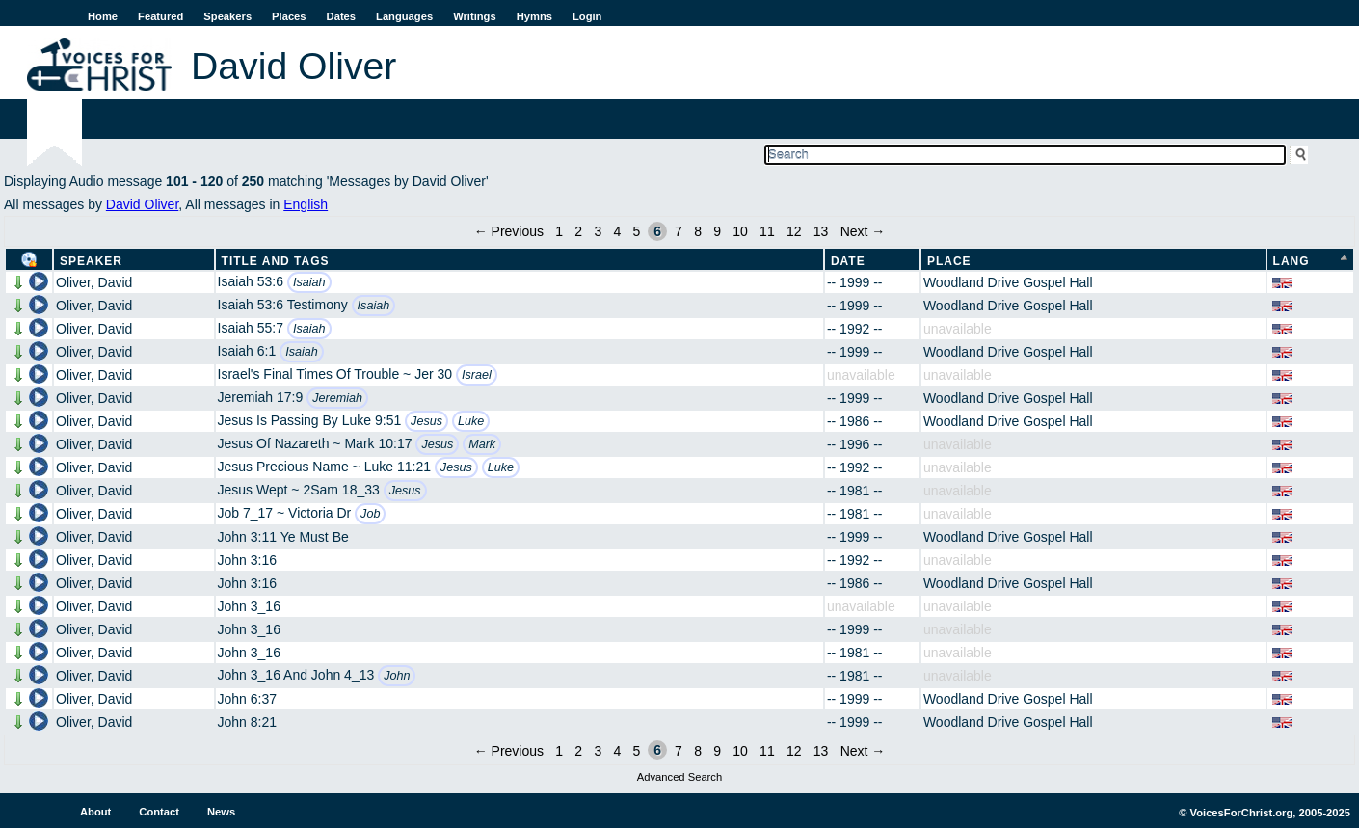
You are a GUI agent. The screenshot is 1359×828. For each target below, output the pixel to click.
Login (587, 16)
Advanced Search (679, 777)
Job (370, 514)
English (305, 204)
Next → (863, 231)
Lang (1291, 261)
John (397, 675)
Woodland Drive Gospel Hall (1008, 282)
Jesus (426, 421)
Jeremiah (337, 398)
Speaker (91, 261)
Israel (477, 375)
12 (794, 231)
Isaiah (309, 282)
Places (289, 16)
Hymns (534, 16)
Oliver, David (94, 282)
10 (740, 231)
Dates (341, 16)
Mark (481, 444)
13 (821, 231)
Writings (474, 16)
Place (949, 261)
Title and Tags (276, 261)
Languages (404, 16)
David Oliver (142, 204)
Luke (471, 421)
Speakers (227, 16)
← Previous (509, 231)
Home (103, 16)
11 (767, 231)
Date (848, 261)
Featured (160, 16)
